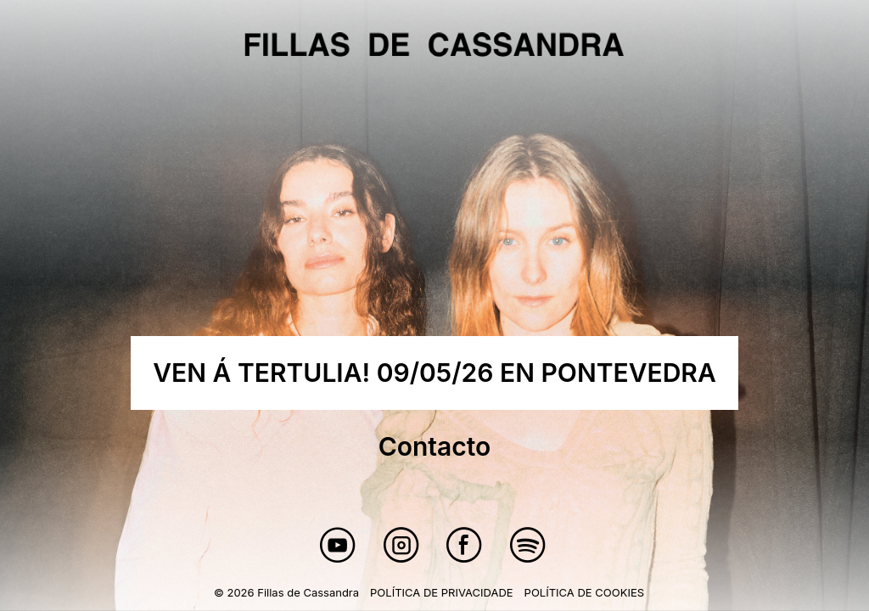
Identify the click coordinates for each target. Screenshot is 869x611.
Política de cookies (584, 592)
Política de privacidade (441, 592)
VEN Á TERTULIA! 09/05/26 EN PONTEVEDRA (434, 372)
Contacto (434, 446)
